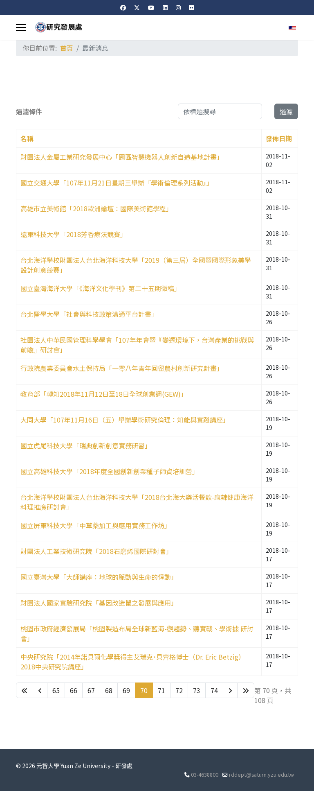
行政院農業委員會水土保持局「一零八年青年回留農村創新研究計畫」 (121, 368)
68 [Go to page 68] (108, 690)
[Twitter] (137, 7)
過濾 (286, 111)
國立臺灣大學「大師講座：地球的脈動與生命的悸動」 (98, 577)
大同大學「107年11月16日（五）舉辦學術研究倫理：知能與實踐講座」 (124, 420)
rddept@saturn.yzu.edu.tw (261, 774)
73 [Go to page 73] (196, 690)
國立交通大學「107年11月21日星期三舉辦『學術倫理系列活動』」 (116, 183)
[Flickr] (191, 7)
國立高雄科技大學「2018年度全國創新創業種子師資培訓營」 (109, 471)
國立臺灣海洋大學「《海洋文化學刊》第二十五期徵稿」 (100, 288)
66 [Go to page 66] (73, 690)
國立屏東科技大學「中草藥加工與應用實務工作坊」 (95, 525)
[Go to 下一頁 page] (230, 690)
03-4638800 (204, 774)
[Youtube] (151, 7)
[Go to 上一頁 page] (40, 690)
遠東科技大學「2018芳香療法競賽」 (73, 234)
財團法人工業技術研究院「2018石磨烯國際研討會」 (96, 551)
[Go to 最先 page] (24, 690)
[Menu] (21, 27)
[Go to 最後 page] (245, 690)
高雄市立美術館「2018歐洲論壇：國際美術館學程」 (96, 208)
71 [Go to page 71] (161, 690)
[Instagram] (178, 7)
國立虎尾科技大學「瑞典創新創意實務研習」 (85, 445)
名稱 (27, 138)
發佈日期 (279, 138)
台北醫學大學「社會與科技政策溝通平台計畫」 (89, 314)
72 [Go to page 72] (179, 690)
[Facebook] (123, 7)
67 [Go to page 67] (91, 690)
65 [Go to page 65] (56, 690)
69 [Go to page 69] (126, 690)
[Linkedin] (165, 7)
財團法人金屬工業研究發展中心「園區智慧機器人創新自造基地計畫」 (121, 157)
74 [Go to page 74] (214, 690)
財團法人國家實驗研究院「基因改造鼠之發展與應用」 (98, 603)
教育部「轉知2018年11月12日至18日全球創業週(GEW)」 (103, 394)
